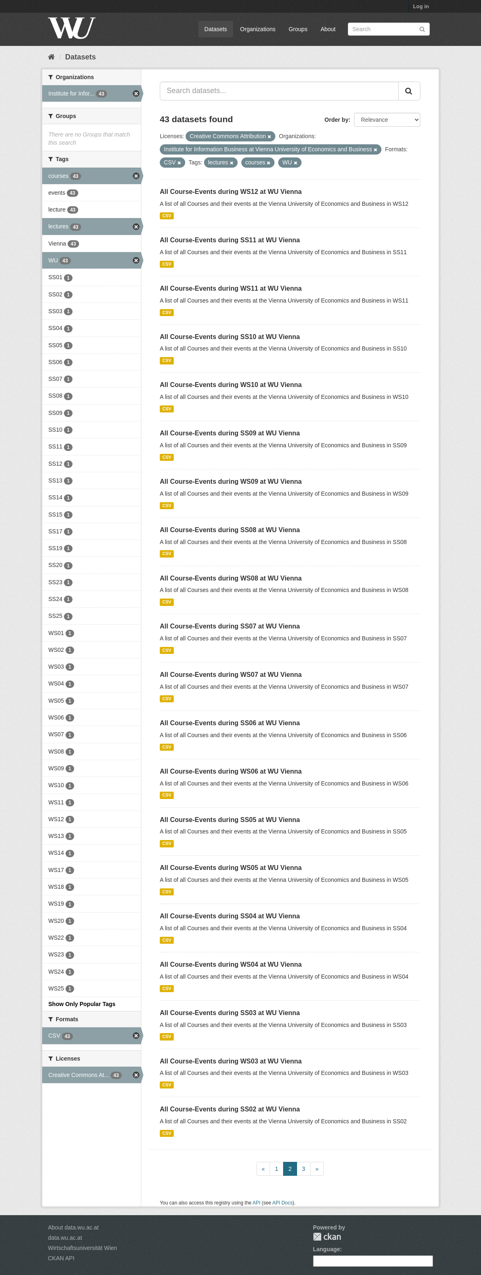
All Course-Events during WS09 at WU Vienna (231, 481)
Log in (421, 6)
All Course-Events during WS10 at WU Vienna (231, 384)
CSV (166, 215)
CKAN (327, 1236)
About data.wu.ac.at (73, 1227)
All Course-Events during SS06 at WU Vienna (230, 722)
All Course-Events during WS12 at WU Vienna (231, 191)
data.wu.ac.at (65, 1237)
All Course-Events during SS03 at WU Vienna (230, 1012)
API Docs (282, 1203)
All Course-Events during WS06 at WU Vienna (231, 771)
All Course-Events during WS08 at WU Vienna (231, 578)
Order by (336, 119)
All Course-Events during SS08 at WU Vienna (230, 529)
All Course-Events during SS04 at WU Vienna (230, 916)
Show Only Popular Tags (82, 1004)
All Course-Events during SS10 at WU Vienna (230, 336)
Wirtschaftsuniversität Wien (82, 1248)
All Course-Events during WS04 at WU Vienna (231, 964)
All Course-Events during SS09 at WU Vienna (230, 433)
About (328, 29)
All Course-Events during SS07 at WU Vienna (230, 626)
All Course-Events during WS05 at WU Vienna (231, 867)
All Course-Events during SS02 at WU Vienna (230, 1109)
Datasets (215, 29)
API (256, 1203)
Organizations (257, 29)
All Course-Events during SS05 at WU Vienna (230, 819)
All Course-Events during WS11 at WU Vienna (231, 288)
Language (326, 1249)
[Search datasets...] (279, 91)
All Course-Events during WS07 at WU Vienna (231, 674)
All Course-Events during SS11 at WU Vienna (230, 240)
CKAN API (61, 1258)
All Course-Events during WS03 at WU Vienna (231, 1061)
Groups (297, 29)
